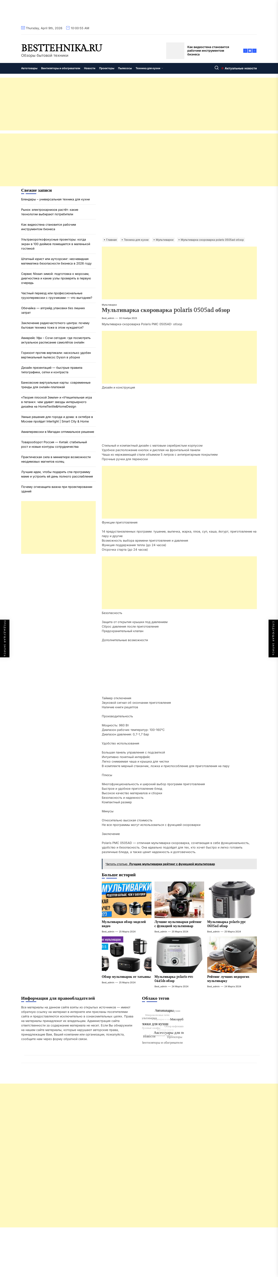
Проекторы (106, 68)
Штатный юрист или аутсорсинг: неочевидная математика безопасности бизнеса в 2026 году (56, 261)
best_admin (108, 318)
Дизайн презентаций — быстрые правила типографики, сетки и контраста (51, 370)
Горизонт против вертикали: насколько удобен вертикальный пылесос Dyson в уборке (56, 355)
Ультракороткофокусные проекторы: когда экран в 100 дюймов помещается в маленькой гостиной (55, 244)
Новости (89, 68)
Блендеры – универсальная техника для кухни (55, 199)
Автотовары (29, 68)
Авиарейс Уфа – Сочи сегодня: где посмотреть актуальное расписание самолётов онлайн (56, 340)
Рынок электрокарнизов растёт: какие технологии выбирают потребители (49, 212)
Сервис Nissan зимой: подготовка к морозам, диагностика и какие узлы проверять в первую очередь (56, 278)
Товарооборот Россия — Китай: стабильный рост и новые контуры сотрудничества (54, 444)
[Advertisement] (113, 104)
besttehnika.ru (61, 48)
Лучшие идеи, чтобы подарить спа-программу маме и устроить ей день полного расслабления (57, 474)
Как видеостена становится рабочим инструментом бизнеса (48, 227)
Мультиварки (109, 304)
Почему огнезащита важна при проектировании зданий (56, 489)
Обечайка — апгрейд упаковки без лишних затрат (53, 310)
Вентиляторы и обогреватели (60, 68)
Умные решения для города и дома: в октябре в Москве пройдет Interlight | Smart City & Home (57, 419)
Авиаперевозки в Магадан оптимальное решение (57, 432)
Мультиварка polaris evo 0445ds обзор (173, 979)
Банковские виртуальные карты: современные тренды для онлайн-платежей (55, 385)
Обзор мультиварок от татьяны (126, 977)
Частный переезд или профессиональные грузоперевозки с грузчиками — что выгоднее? (56, 295)
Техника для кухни (149, 68)
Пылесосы (125, 68)
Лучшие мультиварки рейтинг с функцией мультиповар (178, 924)
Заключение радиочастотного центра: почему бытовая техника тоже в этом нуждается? (55, 325)
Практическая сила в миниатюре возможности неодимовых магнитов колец (56, 459)
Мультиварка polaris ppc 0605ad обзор (226, 924)
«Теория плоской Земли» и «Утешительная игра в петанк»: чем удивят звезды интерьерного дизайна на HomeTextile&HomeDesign (56, 402)
